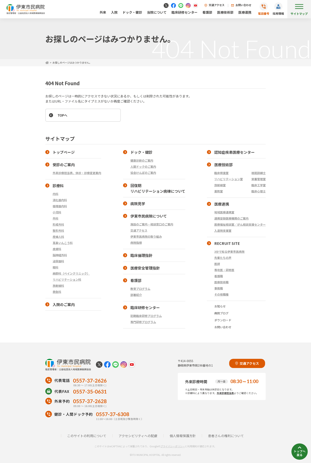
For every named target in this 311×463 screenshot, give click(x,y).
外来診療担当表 (225, 393)
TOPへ (62, 115)
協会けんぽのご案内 (143, 173)
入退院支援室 (222, 231)
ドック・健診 (132, 12)
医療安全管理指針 (145, 268)
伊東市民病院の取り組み (146, 236)
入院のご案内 (64, 304)
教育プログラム (140, 289)
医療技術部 (225, 12)
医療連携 (244, 12)
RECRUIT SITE (227, 243)
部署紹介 (136, 295)
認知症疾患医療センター (234, 152)
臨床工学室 (258, 185)
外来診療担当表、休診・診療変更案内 (77, 173)
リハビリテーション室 (228, 179)
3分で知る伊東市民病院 (229, 252)
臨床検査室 (221, 173)
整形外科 (58, 231)
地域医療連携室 (224, 212)
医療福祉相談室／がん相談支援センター (240, 224)
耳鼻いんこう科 (63, 243)
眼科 (55, 267)
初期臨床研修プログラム (146, 316)
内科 (55, 194)
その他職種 (221, 294)
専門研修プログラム (143, 322)
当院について (157, 12)
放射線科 (58, 286)
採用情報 (278, 13)
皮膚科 (57, 249)
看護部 (207, 12)
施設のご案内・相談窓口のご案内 (151, 224)
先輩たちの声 (222, 258)
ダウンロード (222, 320)
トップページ (64, 152)
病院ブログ (221, 313)
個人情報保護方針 (183, 435)
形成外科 (58, 224)
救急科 (57, 292)
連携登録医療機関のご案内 (231, 218)
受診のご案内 (64, 164)
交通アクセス (216, 5)
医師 (217, 264)
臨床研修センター (184, 12)
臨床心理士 (258, 191)
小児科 (57, 212)
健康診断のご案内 (141, 160)
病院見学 (137, 203)
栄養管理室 (258, 179)
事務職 (218, 288)
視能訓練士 (258, 173)
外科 (55, 218)
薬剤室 (218, 191)
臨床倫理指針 (141, 255)
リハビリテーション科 (67, 279)
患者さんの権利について (226, 435)
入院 (114, 12)
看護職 (218, 276)
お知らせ (220, 306)
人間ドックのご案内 (143, 167)
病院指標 (136, 243)
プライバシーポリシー (172, 446)
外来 (103, 12)
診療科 (58, 185)
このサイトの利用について (86, 435)
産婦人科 (58, 237)
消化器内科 (60, 200)
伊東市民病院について (148, 216)
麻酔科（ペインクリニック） (71, 273)
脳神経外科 (60, 255)
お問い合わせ (243, 5)
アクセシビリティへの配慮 (138, 435)
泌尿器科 (58, 261)
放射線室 (220, 185)
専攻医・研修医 (224, 270)
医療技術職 (221, 282)
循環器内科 (60, 206)
